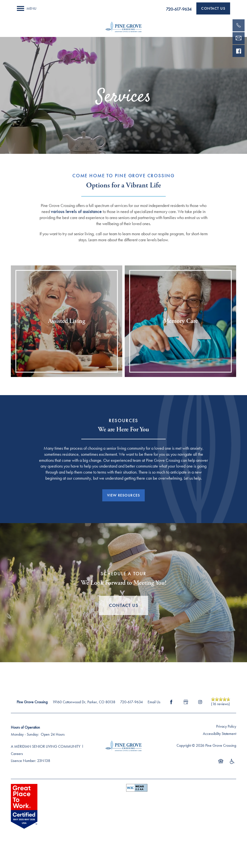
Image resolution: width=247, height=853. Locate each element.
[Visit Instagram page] (200, 702)
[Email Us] (239, 38)
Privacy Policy (226, 726)
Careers (17, 753)
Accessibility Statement (219, 733)
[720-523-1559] (239, 25)
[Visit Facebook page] (171, 702)
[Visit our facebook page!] (239, 51)
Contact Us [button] (123, 605)
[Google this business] (186, 702)
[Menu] (26, 8)
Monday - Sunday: (25, 734)
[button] (213, 8)
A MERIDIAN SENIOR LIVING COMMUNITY (45, 746)
